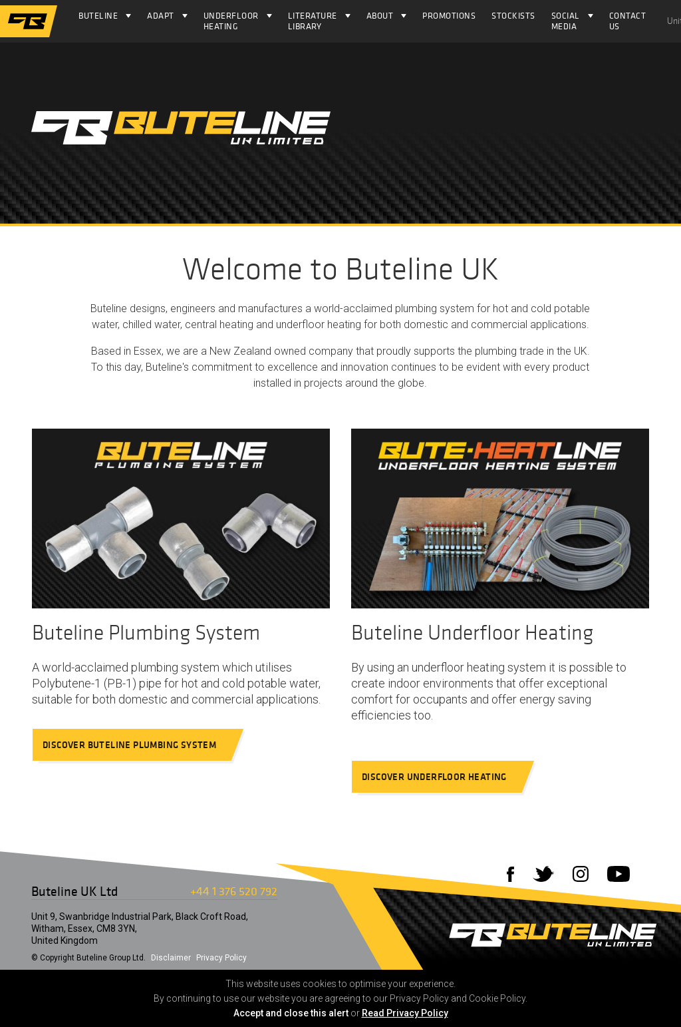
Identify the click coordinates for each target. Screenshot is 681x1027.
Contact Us (627, 21)
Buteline (98, 15)
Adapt (160, 15)
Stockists (513, 15)
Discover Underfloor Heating (440, 777)
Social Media (565, 21)
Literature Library (312, 21)
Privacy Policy (221, 957)
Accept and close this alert (290, 1013)
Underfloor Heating (231, 21)
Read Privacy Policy (405, 1013)
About (380, 15)
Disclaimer (171, 957)
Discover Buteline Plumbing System (136, 745)
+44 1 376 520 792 (233, 891)
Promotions (449, 15)
